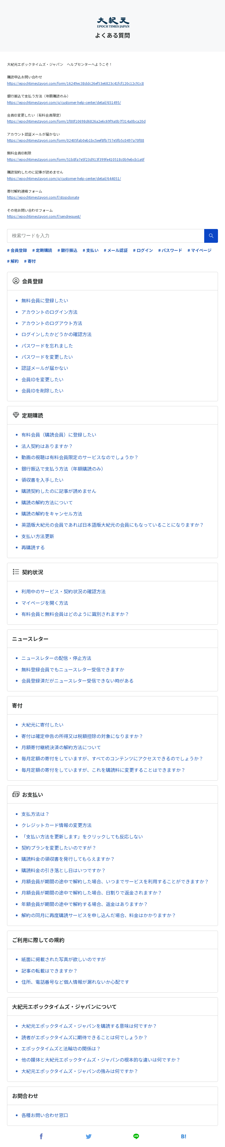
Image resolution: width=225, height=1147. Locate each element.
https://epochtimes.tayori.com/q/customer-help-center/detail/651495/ (64, 102)
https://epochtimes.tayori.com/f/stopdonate (43, 197)
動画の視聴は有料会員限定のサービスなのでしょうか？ (80, 457)
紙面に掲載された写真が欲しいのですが (63, 959)
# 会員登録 (17, 250)
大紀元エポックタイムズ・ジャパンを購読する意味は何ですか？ (89, 1025)
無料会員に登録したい (44, 300)
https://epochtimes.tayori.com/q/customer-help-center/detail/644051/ (64, 178)
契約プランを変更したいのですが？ (58, 847)
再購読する (33, 547)
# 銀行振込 (67, 250)
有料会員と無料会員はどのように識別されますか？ (75, 613)
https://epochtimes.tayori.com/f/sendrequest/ (44, 216)
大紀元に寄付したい (42, 724)
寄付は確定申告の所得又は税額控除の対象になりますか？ (82, 736)
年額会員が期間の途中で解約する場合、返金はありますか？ (84, 903)
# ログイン (143, 250)
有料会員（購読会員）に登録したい (58, 434)
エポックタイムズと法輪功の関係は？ (61, 1048)
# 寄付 (30, 261)
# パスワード (170, 250)
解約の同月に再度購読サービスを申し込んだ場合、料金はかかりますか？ (98, 915)
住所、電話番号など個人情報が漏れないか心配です (75, 981)
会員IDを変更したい (42, 379)
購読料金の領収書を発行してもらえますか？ (68, 858)
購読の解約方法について (47, 502)
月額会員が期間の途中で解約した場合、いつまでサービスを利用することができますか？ (115, 881)
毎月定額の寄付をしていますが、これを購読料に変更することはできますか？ (103, 769)
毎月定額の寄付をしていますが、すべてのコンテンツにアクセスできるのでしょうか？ (112, 758)
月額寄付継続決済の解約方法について (61, 747)
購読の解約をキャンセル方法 (51, 513)
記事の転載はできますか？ (49, 970)
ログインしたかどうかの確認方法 (56, 334)
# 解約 (13, 261)
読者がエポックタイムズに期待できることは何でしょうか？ (84, 1037)
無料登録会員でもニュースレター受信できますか (72, 669)
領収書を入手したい (42, 479)
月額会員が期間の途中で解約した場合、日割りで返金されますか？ (91, 892)
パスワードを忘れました (47, 345)
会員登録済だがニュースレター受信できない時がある (77, 680)
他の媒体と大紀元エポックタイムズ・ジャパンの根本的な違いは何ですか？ (100, 1059)
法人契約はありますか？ (47, 445)
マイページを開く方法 (44, 602)
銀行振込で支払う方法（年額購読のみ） (63, 468)
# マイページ (200, 250)
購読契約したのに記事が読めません (58, 490)
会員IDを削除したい (42, 390)
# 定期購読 (42, 250)
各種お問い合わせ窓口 (44, 1115)
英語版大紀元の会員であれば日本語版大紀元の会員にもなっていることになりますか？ (112, 524)
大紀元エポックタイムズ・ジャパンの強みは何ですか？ (79, 1070)
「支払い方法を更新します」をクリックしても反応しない (82, 836)
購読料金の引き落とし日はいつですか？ (63, 870)
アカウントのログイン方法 (49, 311)
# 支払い (90, 250)
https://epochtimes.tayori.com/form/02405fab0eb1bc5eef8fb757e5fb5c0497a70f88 (75, 140)
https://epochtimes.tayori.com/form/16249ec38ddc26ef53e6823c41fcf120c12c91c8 (75, 83)
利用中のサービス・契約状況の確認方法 (63, 591)
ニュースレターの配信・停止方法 (56, 657)
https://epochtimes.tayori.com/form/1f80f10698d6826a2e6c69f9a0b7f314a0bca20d (76, 121)
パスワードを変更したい (47, 356)
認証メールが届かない (44, 367)
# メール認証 (116, 250)
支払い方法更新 (37, 536)
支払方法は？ (35, 813)
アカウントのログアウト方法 (51, 322)
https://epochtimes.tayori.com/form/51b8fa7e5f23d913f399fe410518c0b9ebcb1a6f (75, 159)
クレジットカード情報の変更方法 (56, 824)
